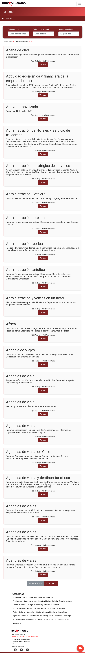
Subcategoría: (14, 29)
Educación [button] (55, 605)
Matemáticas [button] (34, 616)
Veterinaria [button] (17, 623)
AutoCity (22, 636)
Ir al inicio (51, 583)
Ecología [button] (30, 605)
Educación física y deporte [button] (22, 608)
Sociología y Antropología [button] (47, 619)
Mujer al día (34, 636)
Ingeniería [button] (16, 616)
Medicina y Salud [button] (46, 616)
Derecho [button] (22, 605)
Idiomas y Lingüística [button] (49, 612)
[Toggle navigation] (79, 3)
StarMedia (15, 636)
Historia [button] (38, 612)
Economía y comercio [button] (42, 605)
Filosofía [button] (62, 608)
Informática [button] (62, 612)
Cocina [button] (15, 605)
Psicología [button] (67, 616)
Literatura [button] (25, 616)
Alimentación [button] (48, 597)
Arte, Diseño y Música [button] (42, 601)
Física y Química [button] (19, 612)
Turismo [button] (60, 619)
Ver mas (42, 64)
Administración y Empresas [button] (23, 597)
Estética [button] (55, 608)
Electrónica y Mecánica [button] (42, 608)
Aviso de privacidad (18, 646)
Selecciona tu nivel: (41, 29)
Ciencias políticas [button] (65, 601)
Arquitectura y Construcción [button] (23, 601)
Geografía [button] (30, 612)
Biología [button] (55, 601)
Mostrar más (35, 583)
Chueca (28, 636)
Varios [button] (67, 619)
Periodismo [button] (58, 616)
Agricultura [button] (38, 597)
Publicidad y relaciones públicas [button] (24, 619)
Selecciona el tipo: (66, 29)
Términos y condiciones (19, 644)
